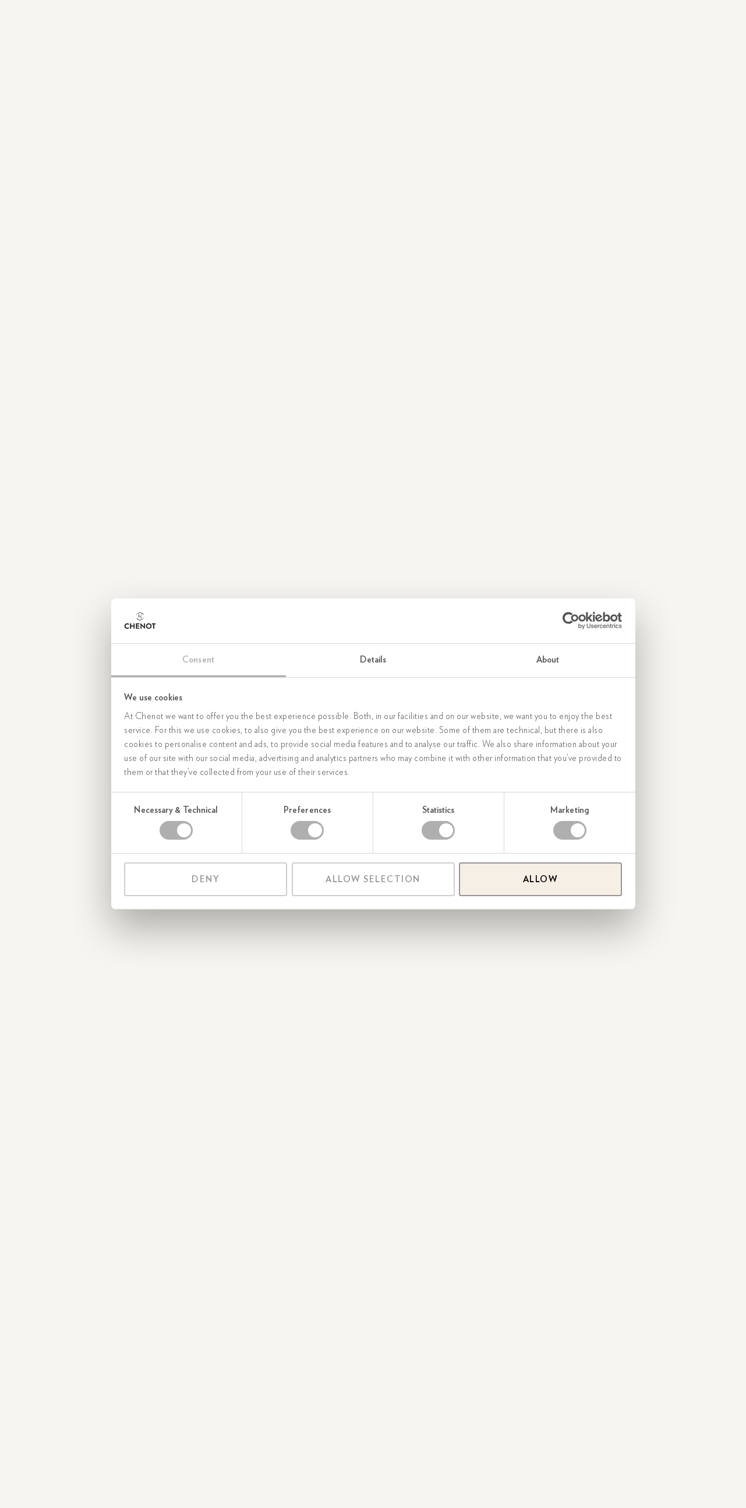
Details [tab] (373, 659)
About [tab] (548, 659)
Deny (206, 879)
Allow (540, 879)
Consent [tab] (198, 659)
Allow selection (373, 879)
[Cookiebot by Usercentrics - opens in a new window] (571, 620)
